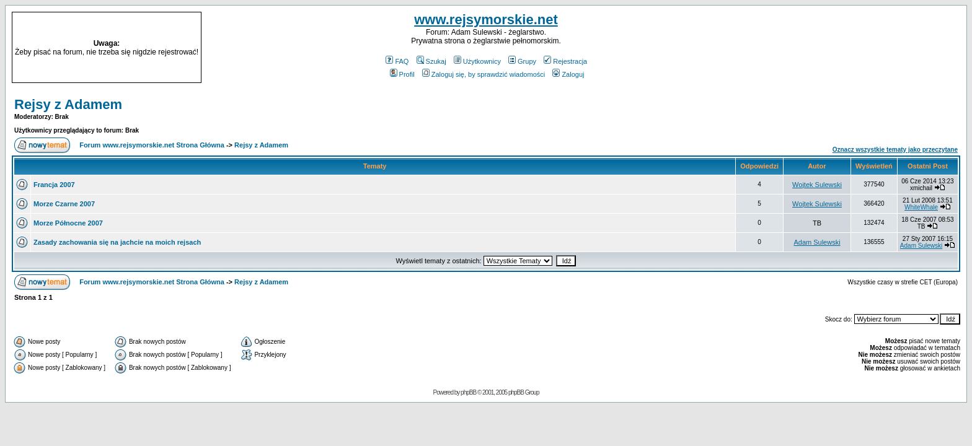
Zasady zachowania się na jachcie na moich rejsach (117, 242)
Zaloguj (568, 74)
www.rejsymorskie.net (486, 19)
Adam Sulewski (816, 242)
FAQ (397, 61)
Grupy (522, 61)
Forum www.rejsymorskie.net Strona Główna (151, 145)
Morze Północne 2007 (68, 223)
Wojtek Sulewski (817, 184)
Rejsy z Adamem (68, 104)
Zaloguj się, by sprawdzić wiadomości (483, 74)
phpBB (468, 392)
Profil (402, 74)
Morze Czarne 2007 (64, 204)
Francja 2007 (54, 184)
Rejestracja (565, 61)
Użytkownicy (477, 61)
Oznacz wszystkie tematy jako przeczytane (895, 149)
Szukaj (431, 61)
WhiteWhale (921, 207)
